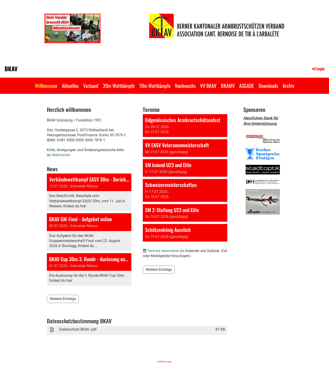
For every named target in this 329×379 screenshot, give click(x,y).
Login (317, 68)
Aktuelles (70, 85)
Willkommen (46, 85)
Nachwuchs (185, 85)
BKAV (11, 69)
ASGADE (246, 85)
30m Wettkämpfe (119, 85)
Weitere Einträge (63, 299)
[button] (185, 125)
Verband (90, 85)
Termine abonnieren (163, 251)
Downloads (268, 85)
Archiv (288, 85)
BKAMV (228, 85)
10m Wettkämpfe (154, 85)
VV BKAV (208, 85)
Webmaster (61, 155)
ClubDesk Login (164, 361)
